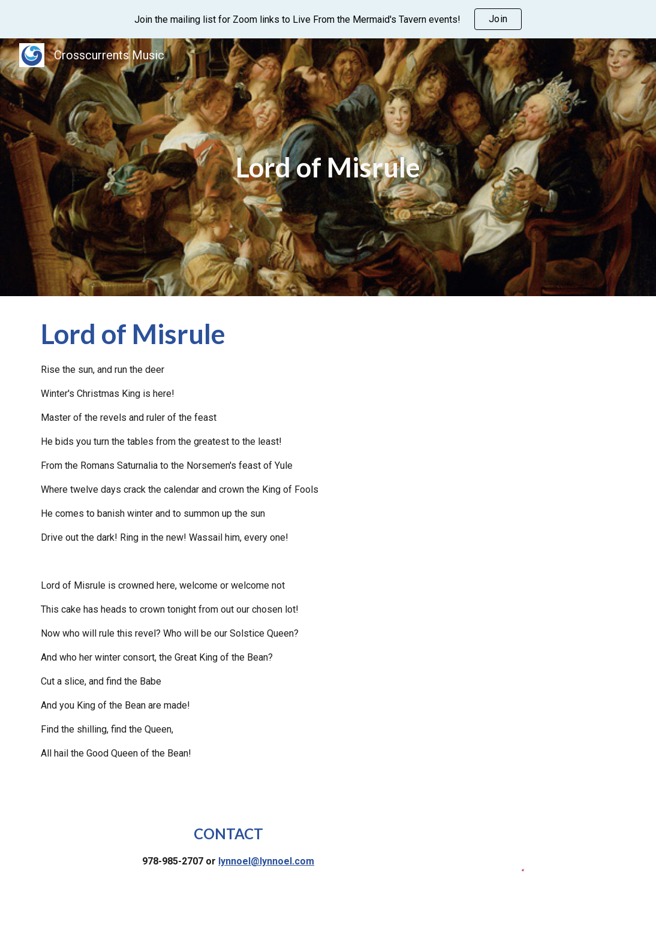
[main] (328, 167)
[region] (328, 19)
